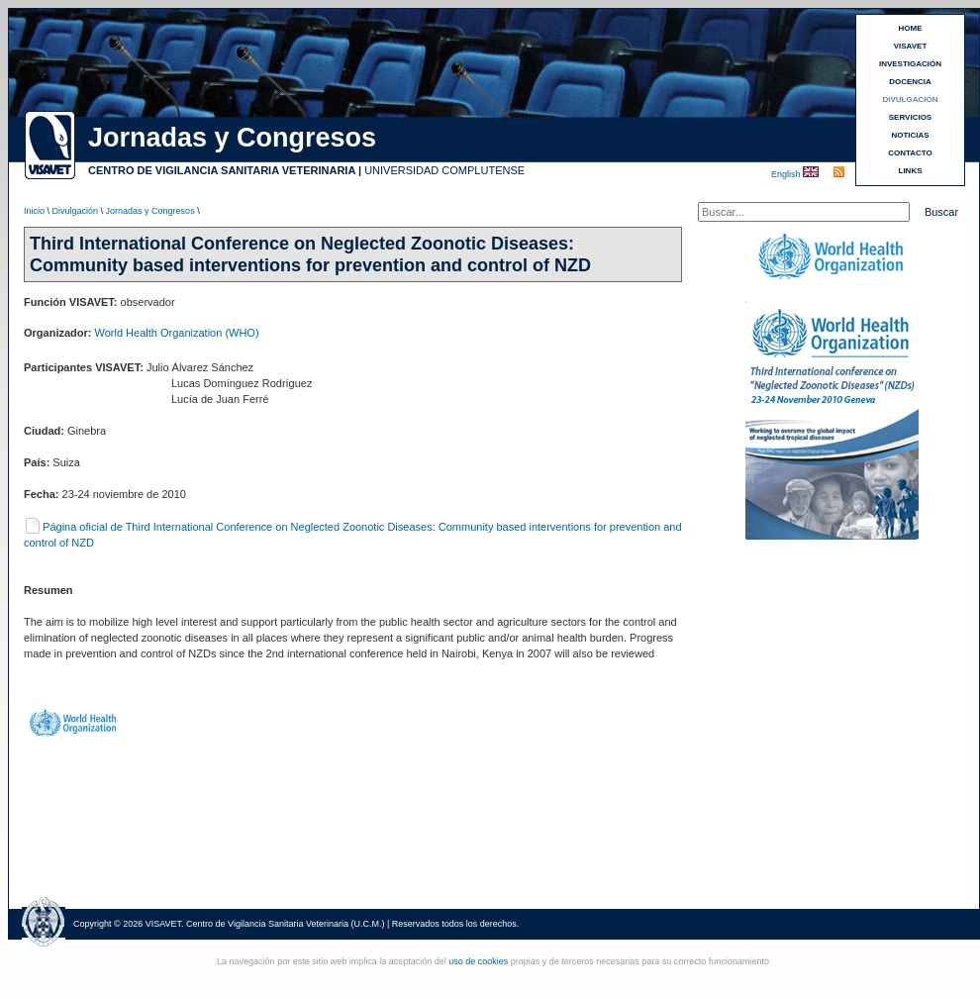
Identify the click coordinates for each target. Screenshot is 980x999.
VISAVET (911, 46)
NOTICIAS (910, 135)
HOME (911, 28)
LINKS (911, 170)
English (787, 174)
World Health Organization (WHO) (177, 333)
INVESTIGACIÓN (910, 63)
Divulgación (75, 211)
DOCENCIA (910, 81)
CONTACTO (910, 153)
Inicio (34, 211)
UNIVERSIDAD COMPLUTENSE (444, 170)
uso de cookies (478, 961)
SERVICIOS (910, 117)
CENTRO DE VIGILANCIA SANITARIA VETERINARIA (221, 170)
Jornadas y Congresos (150, 211)
